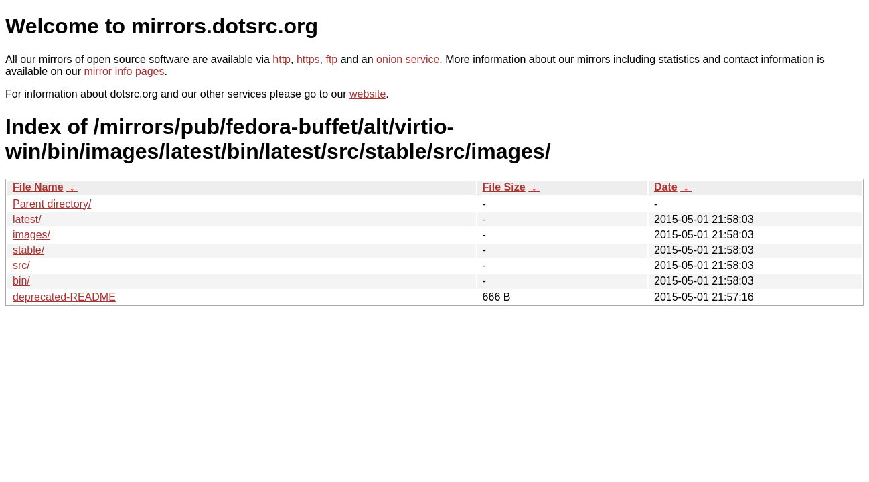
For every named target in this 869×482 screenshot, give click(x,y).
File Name (38, 187)
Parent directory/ (52, 204)
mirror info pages (124, 71)
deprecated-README (64, 297)
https (308, 59)
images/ (31, 234)
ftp (331, 59)
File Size (504, 187)
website (367, 94)
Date (666, 187)
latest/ (27, 219)
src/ (21, 265)
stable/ (28, 250)
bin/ (21, 281)
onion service (407, 59)
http (281, 59)
